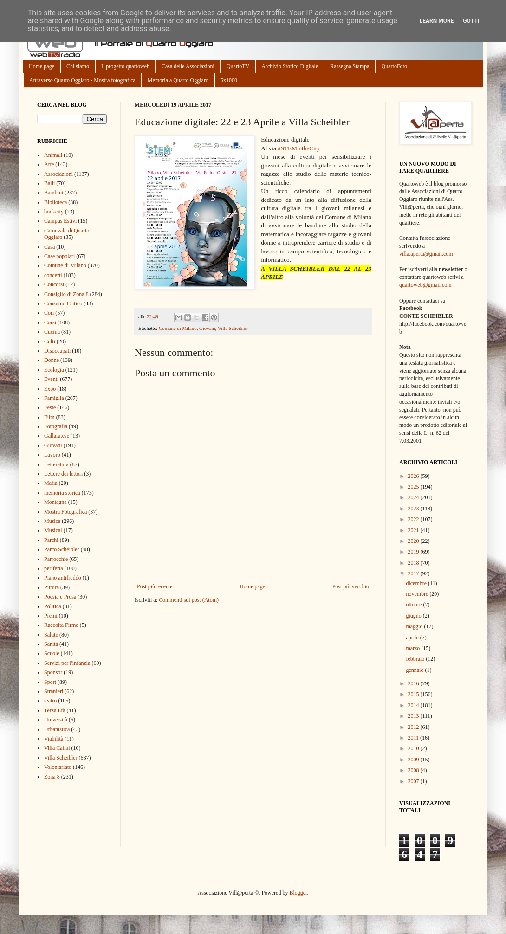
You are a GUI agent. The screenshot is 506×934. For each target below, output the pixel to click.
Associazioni (58, 174)
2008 (414, 770)
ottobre (414, 604)
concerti (53, 275)
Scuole (51, 653)
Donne (51, 360)
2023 (414, 508)
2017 (414, 573)
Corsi (50, 322)
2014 (414, 705)
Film (49, 417)
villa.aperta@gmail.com (426, 254)
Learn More (437, 21)
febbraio (416, 659)
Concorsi (54, 284)
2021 (414, 530)
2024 (414, 497)
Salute (51, 634)
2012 (414, 727)
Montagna (55, 502)
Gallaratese (56, 435)
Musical (53, 530)
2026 (414, 476)
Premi (51, 615)
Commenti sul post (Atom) (189, 600)
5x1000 (229, 80)
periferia (53, 568)
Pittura (51, 587)
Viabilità (53, 738)
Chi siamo (77, 66)
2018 (414, 563)
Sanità (51, 644)
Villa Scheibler (232, 328)
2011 (414, 737)
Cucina (52, 332)
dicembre (417, 583)
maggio (415, 626)
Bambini (53, 192)
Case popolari (59, 256)
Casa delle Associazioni (188, 66)
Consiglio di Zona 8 (66, 294)
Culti (49, 341)
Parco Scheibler (61, 549)
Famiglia (54, 398)
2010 (414, 748)
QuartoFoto (394, 66)
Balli (49, 183)
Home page (41, 66)
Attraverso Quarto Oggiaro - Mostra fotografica (82, 80)
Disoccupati (57, 351)
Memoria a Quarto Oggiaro (178, 80)
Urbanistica (57, 729)
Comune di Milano (178, 328)
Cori (49, 312)
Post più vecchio (350, 586)
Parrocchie (56, 559)
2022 (414, 519)
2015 (414, 694)
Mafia (51, 483)
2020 (414, 541)
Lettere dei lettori (63, 473)
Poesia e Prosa (60, 596)
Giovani (207, 328)
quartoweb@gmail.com (425, 285)
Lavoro (52, 454)
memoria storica (62, 493)
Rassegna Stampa (349, 66)
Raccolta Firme (61, 625)
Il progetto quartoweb (125, 66)
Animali (53, 155)
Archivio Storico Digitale (289, 66)
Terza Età (54, 710)
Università (55, 719)
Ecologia (54, 370)
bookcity (54, 211)
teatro (50, 700)
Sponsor (53, 672)
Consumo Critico (63, 303)
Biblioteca (55, 202)
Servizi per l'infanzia (67, 663)
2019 (414, 551)
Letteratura (56, 464)
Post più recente (155, 586)
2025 (414, 486)
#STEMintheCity (299, 148)
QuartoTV (238, 66)
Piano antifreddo (62, 577)
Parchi (51, 540)
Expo (50, 389)
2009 (414, 759)
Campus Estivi (60, 221)
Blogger (298, 892)
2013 (414, 716)
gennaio (415, 670)
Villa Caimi (57, 748)
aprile (413, 637)
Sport (50, 682)
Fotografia (55, 426)
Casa (49, 247)
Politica (52, 606)
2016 (414, 683)
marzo (413, 648)
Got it (471, 21)
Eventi (51, 379)
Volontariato (57, 767)
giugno (414, 615)
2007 (414, 781)
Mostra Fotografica (65, 512)
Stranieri (53, 691)
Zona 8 (52, 776)
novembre (417, 594)
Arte (49, 164)
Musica (52, 521)
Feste (50, 407)
